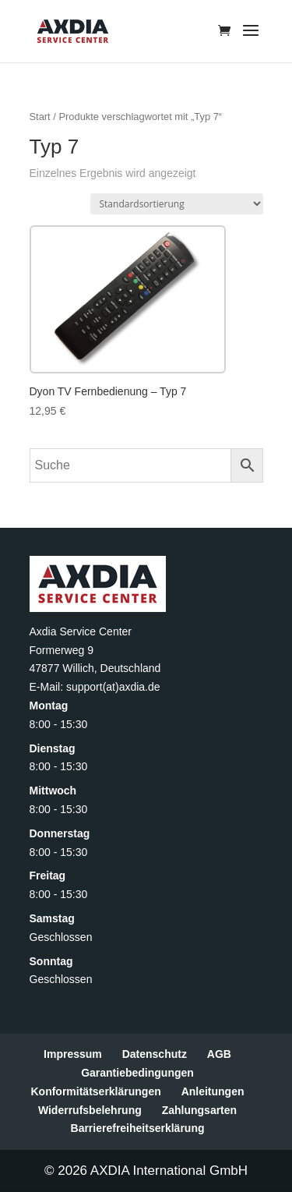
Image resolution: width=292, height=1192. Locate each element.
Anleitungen (213, 1091)
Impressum (73, 1054)
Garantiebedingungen (137, 1072)
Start (40, 116)
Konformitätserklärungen (95, 1091)
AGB (219, 1054)
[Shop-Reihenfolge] (176, 203)
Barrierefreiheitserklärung (138, 1128)
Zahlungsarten (199, 1110)
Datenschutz (154, 1054)
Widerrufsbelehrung (90, 1110)
